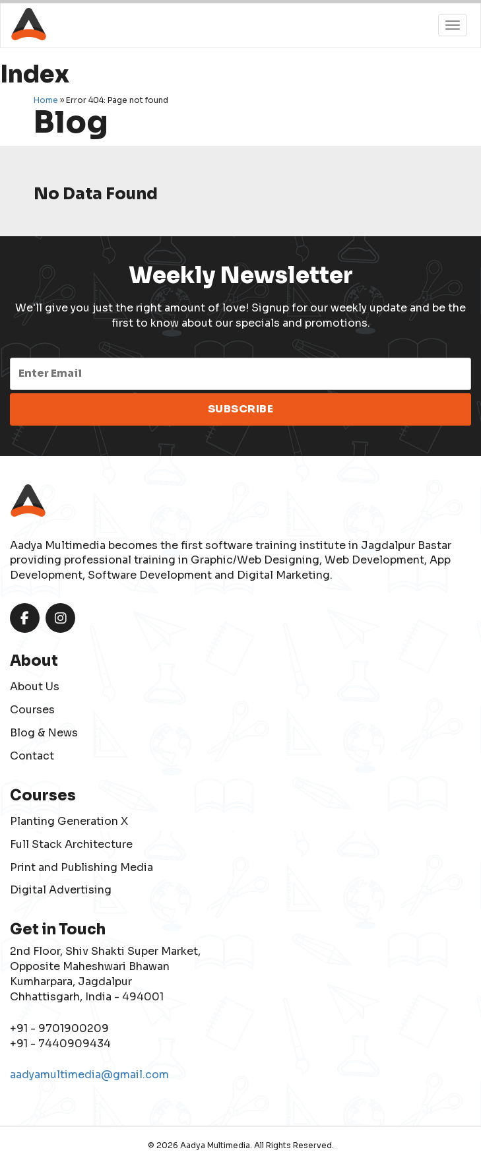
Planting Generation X (69, 821)
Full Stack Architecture (71, 844)
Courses (32, 710)
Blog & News (44, 733)
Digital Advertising (61, 890)
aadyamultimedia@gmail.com (89, 1075)
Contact (32, 756)
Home (46, 100)
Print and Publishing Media (81, 867)
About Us (34, 687)
